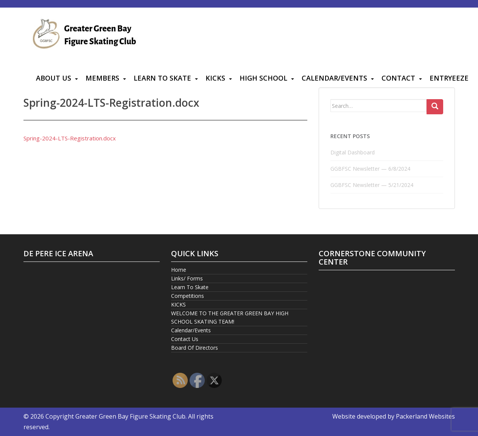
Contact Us (184, 339)
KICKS (215, 78)
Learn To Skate (162, 78)
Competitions (187, 295)
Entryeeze (449, 78)
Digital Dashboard (352, 152)
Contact (398, 78)
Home (178, 269)
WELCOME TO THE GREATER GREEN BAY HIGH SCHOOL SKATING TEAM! (229, 317)
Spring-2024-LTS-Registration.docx (69, 138)
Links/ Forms (187, 278)
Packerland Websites (425, 416)
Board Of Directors (194, 347)
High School (263, 78)
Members (102, 78)
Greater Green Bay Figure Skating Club (130, 416)
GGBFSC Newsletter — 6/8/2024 (370, 168)
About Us (53, 78)
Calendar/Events (334, 78)
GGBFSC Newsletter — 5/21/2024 (371, 184)
